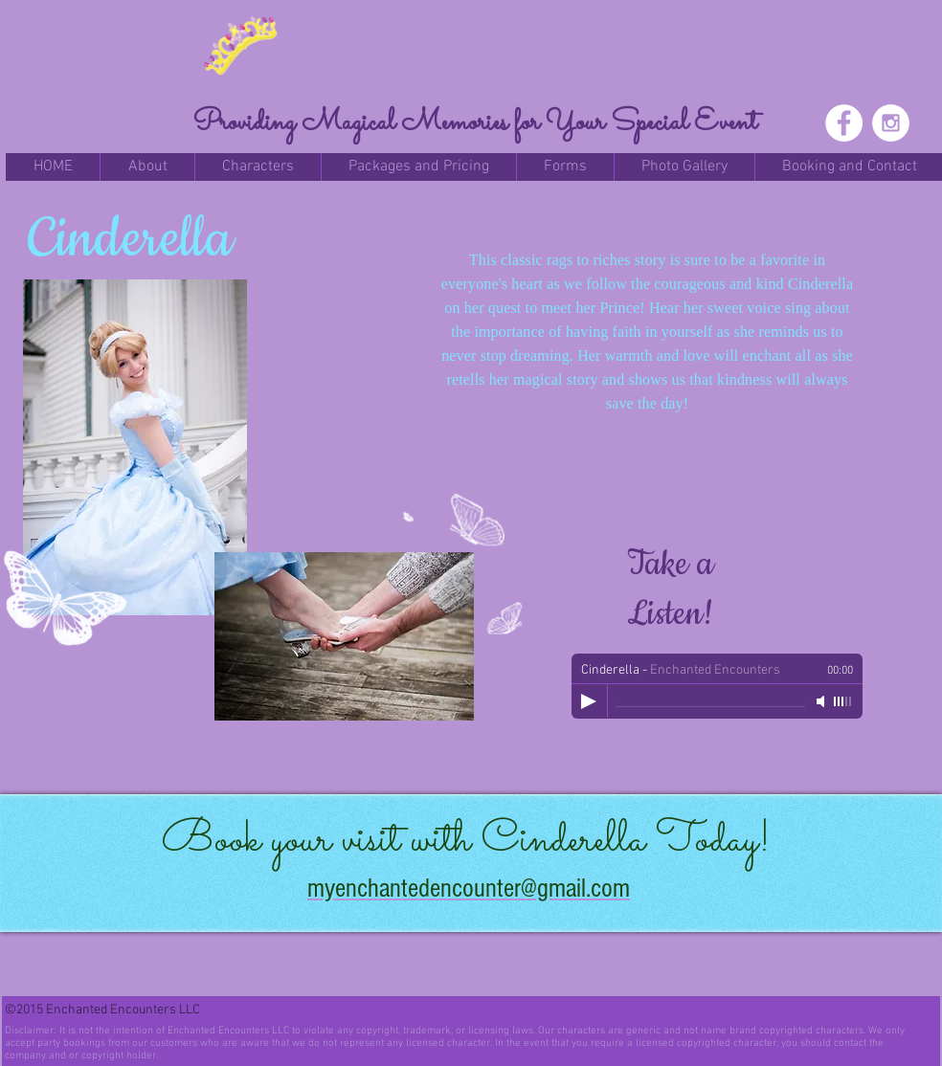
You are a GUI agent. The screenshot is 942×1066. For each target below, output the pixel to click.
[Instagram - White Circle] (890, 123)
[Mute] (822, 701)
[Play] (588, 701)
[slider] (843, 701)
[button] (147, 167)
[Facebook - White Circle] (844, 123)
